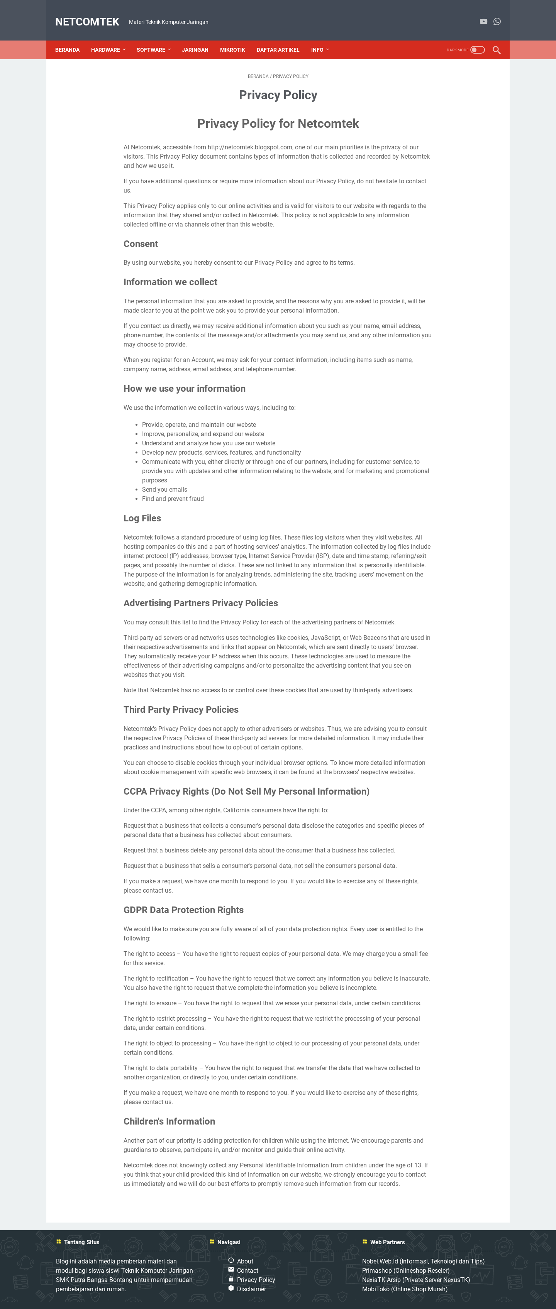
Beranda (72, 38)
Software (156, 38)
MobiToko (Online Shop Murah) (405, 1276)
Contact (247, 1258)
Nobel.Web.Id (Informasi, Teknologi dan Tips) (423, 1249)
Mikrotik (237, 38)
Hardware (110, 38)
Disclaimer (251, 1276)
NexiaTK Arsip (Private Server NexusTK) (416, 1267)
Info (322, 38)
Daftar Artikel (283, 38)
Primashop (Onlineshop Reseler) (406, 1258)
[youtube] (478, 14)
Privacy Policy (256, 1267)
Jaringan (200, 38)
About (245, 1249)
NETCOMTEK (92, 14)
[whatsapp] (492, 14)
